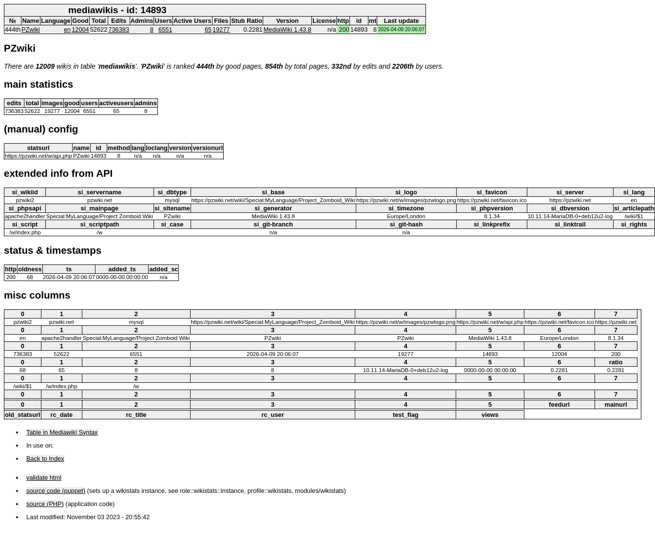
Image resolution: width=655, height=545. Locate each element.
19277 (221, 29)
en (67, 29)
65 (208, 29)
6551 (165, 29)
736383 (118, 29)
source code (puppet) (55, 490)
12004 (80, 29)
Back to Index (45, 458)
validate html (43, 477)
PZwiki (30, 29)
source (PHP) (45, 503)
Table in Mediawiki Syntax (62, 432)
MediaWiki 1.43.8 (287, 29)
